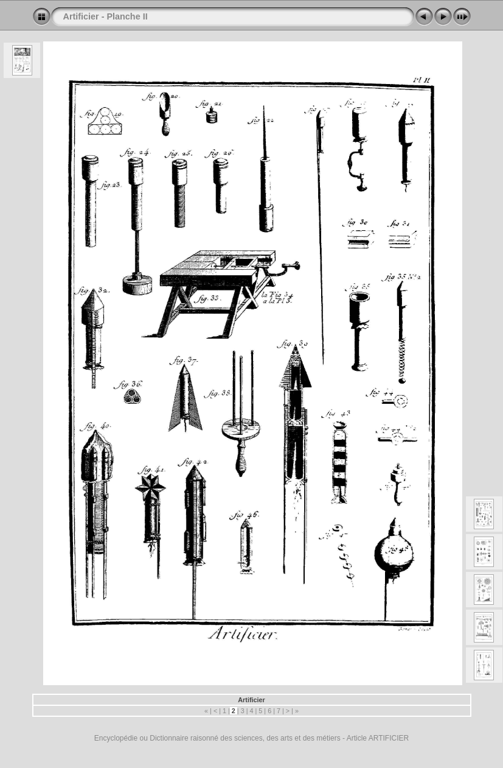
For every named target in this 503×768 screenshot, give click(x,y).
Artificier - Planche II (105, 16)
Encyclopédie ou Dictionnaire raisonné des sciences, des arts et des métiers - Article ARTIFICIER (251, 738)
